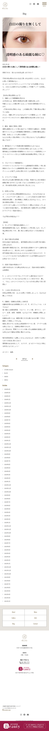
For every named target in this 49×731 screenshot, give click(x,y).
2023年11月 (7, 488)
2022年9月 (7, 536)
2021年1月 (7, 601)
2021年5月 (7, 591)
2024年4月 (7, 471)
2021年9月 (7, 577)
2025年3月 (7, 433)
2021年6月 (7, 587)
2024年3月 (7, 474)
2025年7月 (7, 420)
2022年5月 (7, 550)
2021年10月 (7, 574)
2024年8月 (7, 457)
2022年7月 (7, 543)
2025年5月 (7, 427)
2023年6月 (7, 505)
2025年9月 (7, 413)
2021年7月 (7, 584)
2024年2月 (7, 478)
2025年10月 (7, 410)
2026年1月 (7, 399)
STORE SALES (8, 369)
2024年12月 (7, 444)
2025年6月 (7, 423)
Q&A (35, 618)
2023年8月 (7, 498)
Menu (35, 612)
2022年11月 (7, 529)
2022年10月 (7, 533)
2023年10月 (7, 492)
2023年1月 (7, 522)
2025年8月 (7, 416)
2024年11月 (7, 447)
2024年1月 (7, 481)
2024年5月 (7, 468)
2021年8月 (7, 580)
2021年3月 (7, 597)
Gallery (13, 618)
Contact (35, 623)
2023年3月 (7, 515)
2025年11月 (7, 406)
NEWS (6, 376)
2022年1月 (7, 563)
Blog (13, 623)
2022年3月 (7, 556)
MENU (6, 380)
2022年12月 (7, 526)
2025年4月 (7, 430)
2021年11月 (7, 570)
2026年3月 (7, 392)
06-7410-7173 (24, 662)
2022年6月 (7, 546)
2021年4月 (7, 594)
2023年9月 (7, 495)
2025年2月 (7, 437)
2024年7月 (7, 461)
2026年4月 (7, 389)
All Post (24, 359)
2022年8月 (7, 539)
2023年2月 (7, 519)
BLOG (6, 373)
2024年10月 (7, 451)
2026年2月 (7, 396)
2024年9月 (7, 454)
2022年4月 (7, 553)
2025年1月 (7, 440)
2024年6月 (7, 464)
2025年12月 (7, 403)
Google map (6, 710)
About (13, 612)
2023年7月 (7, 502)
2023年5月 (7, 509)
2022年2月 (7, 560)
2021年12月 (7, 567)
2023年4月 (7, 512)
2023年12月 (7, 485)
